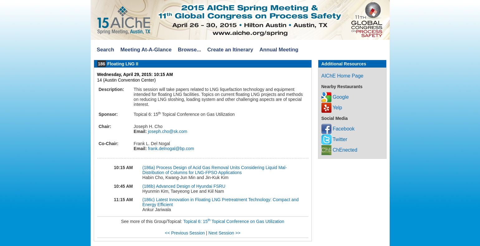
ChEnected (339, 150)
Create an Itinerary (230, 50)
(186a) (148, 167)
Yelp (331, 107)
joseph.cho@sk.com (167, 131)
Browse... (189, 50)
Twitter (334, 139)
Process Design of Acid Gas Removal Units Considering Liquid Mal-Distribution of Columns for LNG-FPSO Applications (214, 170)
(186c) (148, 199)
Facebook (338, 128)
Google (335, 97)
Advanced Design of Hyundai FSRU (191, 186)
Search (105, 50)
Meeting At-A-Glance (145, 50)
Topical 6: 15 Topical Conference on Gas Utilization (233, 221)
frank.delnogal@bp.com (170, 148)
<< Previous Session (185, 232)
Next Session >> (224, 232)
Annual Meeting (278, 50)
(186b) (148, 186)
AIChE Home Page (342, 75)
